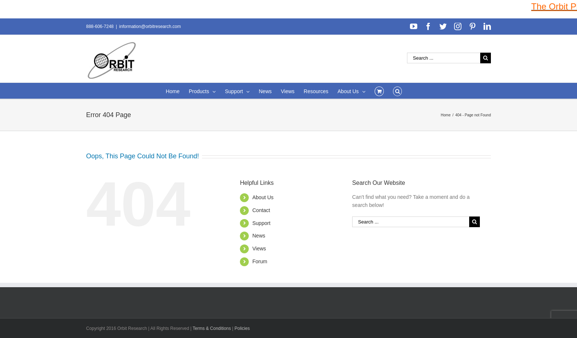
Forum (259, 261)
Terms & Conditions (212, 328)
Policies (241, 328)
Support (261, 223)
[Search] (397, 91)
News (258, 236)
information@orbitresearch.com (150, 26)
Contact (261, 210)
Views (259, 248)
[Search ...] (443, 58)
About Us (263, 197)
